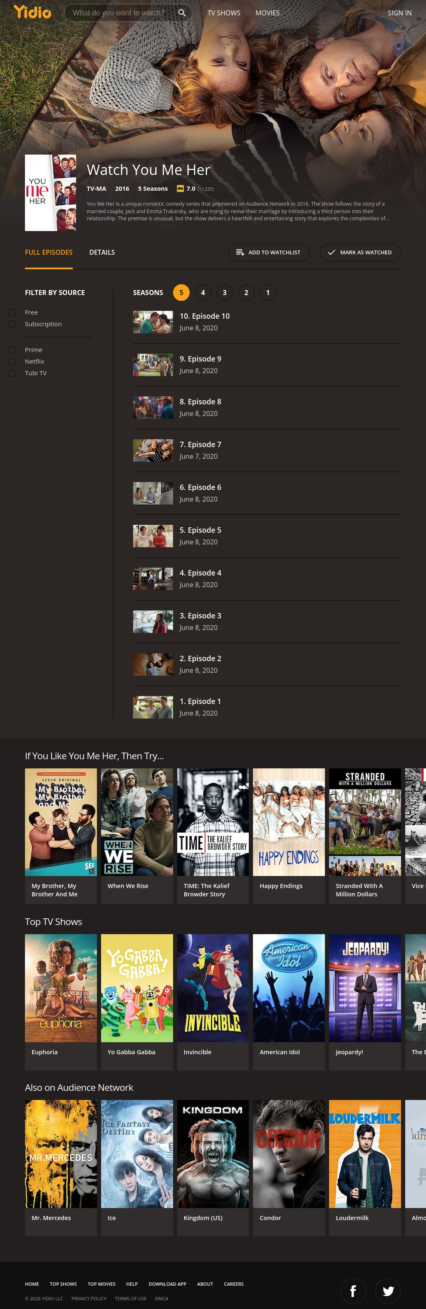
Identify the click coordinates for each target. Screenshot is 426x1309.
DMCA (161, 1298)
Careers (233, 1284)
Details (102, 252)
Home (32, 1284)
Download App (167, 1284)
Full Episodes (49, 252)
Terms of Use (130, 1298)
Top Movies (102, 1284)
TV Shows (224, 12)
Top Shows (63, 1284)
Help (132, 1284)
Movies (267, 12)
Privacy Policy (89, 1298)
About (205, 1284)
